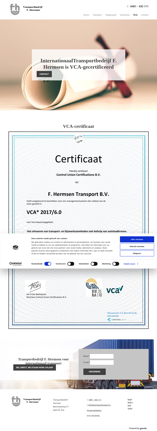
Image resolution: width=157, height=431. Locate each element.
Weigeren (137, 416)
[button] (44, 74)
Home (86, 15)
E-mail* (86, 362)
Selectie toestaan (137, 409)
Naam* (86, 356)
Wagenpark (111, 15)
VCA (135, 15)
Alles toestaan (137, 402)
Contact (145, 15)
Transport (97, 15)
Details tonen (129, 426)
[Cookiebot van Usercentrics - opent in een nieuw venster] (15, 426)
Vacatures (125, 15)
